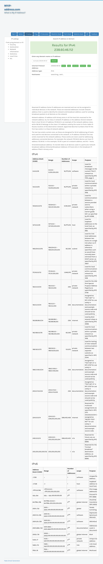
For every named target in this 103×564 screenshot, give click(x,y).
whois (63, 66)
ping (69, 66)
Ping (36, 34)
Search (54, 61)
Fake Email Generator (12, 561)
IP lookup (29, 34)
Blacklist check (56, 34)
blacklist (83, 66)
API (87, 34)
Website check (78, 34)
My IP (14, 34)
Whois (21, 34)
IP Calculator (44, 34)
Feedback (94, 34)
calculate (75, 66)
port (89, 66)
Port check (67, 34)
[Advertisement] (64, 16)
